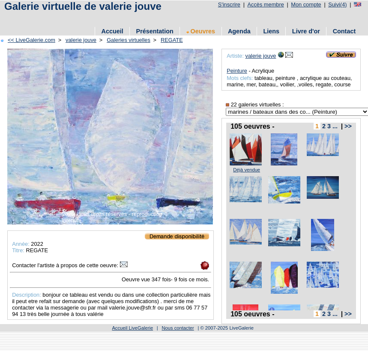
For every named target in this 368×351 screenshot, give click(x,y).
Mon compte (306, 4)
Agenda (239, 31)
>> (348, 126)
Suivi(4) (337, 4)
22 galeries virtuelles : (255, 104)
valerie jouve (81, 40)
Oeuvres (200, 31)
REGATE (172, 40)
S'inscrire (229, 4)
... (335, 126)
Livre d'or (306, 31)
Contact (344, 31)
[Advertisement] (102, 18)
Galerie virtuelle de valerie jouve (83, 6)
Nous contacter (178, 327)
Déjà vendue (246, 169)
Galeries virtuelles (128, 40)
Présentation (155, 31)
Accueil (112, 31)
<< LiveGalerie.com (31, 40)
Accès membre (265, 4)
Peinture (237, 71)
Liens (271, 31)
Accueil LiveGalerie (132, 327)
